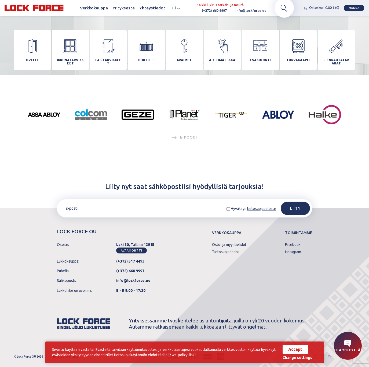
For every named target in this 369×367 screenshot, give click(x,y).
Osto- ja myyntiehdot (229, 245)
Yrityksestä (123, 8)
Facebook (293, 245)
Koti (73, 8)
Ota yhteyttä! (347, 346)
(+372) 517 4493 (130, 261)
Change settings (297, 358)
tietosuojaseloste (261, 208)
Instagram (293, 252)
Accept (295, 349)
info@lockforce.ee (247, 11)
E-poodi (184, 139)
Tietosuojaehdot (225, 252)
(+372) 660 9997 (211, 11)
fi (176, 8)
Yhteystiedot (152, 8)
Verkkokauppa (94, 8)
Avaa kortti (131, 250)
